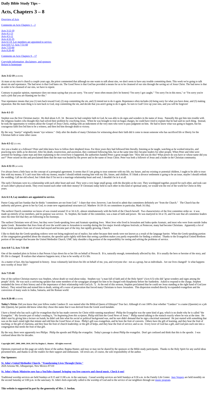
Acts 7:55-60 (7, 47)
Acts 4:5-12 (7, 36)
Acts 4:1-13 (7, 33)
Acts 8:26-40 (7, 50)
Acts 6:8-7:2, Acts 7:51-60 (14, 44)
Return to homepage (11, 64)
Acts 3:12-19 (7, 30)
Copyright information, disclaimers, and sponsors (26, 61)
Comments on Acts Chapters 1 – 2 (18, 25)
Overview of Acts (10, 19)
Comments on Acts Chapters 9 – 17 (19, 56)
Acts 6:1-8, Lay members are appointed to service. (26, 42)
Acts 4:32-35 (7, 39)
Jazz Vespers (177, 377)
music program (162, 380)
